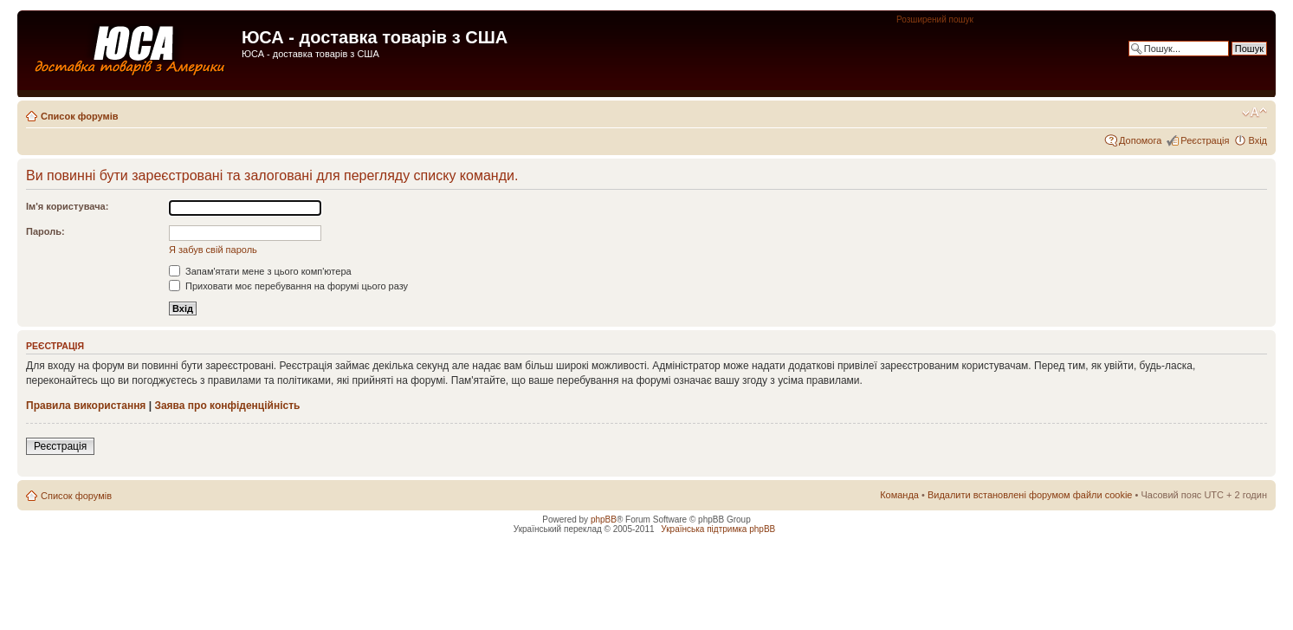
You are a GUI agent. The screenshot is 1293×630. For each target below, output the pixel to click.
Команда (899, 495)
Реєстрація (1204, 140)
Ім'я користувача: (67, 206)
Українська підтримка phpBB (718, 529)
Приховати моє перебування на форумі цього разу (288, 286)
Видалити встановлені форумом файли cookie (1030, 495)
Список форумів (79, 116)
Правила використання (85, 405)
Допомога (1140, 140)
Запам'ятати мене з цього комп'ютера (260, 271)
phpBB (604, 519)
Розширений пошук (934, 19)
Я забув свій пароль (213, 249)
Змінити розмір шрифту (1254, 112)
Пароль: (45, 231)
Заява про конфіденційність (227, 405)
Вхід (1257, 140)
